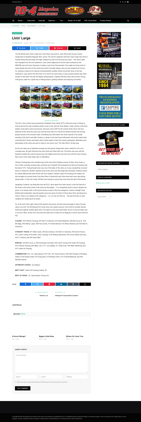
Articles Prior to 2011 (103, 183)
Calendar (41, 20)
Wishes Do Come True (74, 336)
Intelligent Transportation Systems (67, 295)
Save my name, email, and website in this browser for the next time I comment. (42, 382)
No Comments (39, 43)
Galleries (51, 20)
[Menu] (13, 20)
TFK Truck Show (90, 20)
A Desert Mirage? (19, 336)
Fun (61, 20)
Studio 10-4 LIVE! (74, 20)
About (20, 20)
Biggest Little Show (46, 336)
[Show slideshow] (51, 120)
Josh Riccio (18, 43)
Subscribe (31, 20)
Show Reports (17, 33)
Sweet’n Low (43, 295)
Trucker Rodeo (105, 20)
